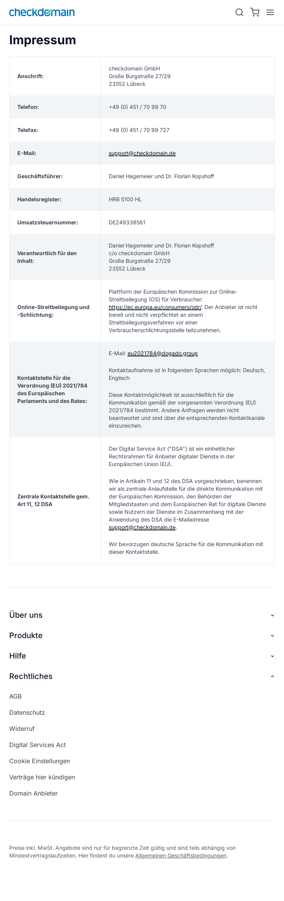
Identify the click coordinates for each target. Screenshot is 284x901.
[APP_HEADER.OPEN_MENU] (268, 12)
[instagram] (31, 874)
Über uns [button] (142, 615)
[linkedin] (68, 874)
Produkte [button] (142, 635)
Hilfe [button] (142, 656)
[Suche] (239, 12)
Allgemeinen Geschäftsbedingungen (180, 855)
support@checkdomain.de (142, 153)
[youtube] (50, 874)
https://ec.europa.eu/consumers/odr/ (155, 307)
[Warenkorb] (254, 12)
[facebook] (13, 874)
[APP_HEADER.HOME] (42, 12)
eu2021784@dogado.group (163, 353)
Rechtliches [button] (142, 676)
